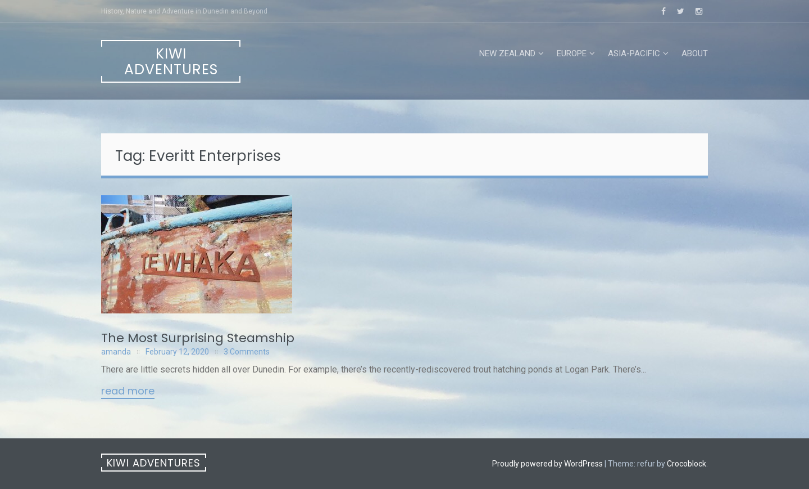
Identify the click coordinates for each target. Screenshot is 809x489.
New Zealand (507, 53)
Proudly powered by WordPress (547, 463)
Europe (572, 53)
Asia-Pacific (634, 53)
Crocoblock (686, 463)
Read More (127, 391)
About (694, 53)
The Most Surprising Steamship (197, 338)
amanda (116, 351)
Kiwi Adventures (171, 61)
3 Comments (247, 351)
